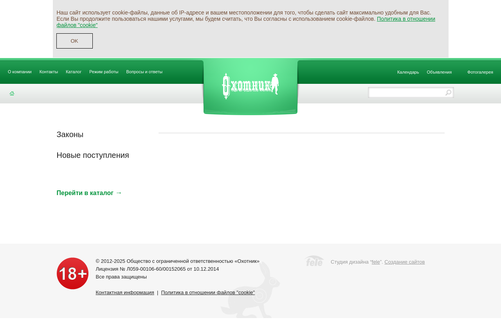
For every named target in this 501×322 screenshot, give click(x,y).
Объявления (439, 72)
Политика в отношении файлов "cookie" (208, 292)
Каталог (73, 71)
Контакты (49, 71)
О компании (20, 71)
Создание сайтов (404, 262)
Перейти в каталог (90, 193)
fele (376, 262)
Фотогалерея (480, 72)
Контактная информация (125, 292)
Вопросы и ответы (144, 71)
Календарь (408, 72)
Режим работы (103, 71)
